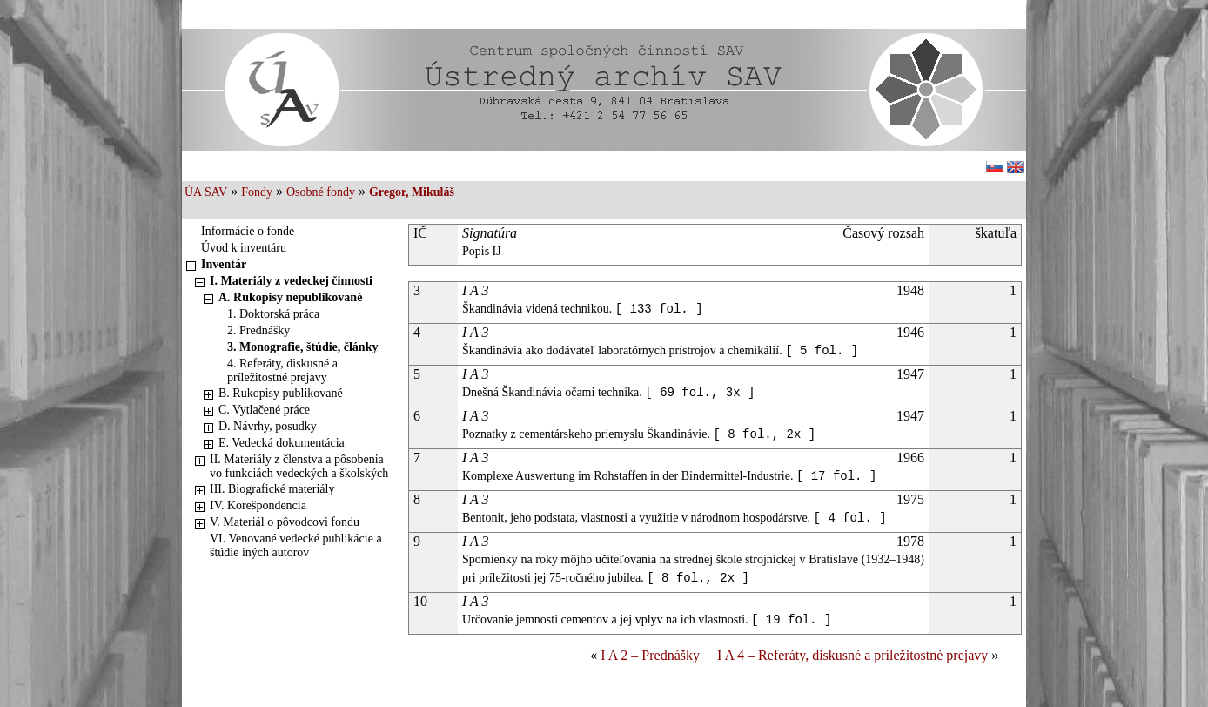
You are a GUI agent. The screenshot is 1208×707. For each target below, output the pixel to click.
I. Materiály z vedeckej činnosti (291, 280)
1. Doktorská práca (273, 313)
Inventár (223, 264)
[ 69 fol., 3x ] (700, 393)
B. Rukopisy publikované (280, 393)
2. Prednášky (258, 330)
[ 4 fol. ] (850, 518)
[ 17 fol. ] (836, 476)
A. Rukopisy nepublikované (290, 297)
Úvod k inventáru (243, 247)
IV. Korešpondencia (258, 505)
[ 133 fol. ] (659, 309)
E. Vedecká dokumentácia (281, 442)
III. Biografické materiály (272, 488)
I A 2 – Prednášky (650, 655)
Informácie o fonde (247, 231)
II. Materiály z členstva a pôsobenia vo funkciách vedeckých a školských (299, 466)
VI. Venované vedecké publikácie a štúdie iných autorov (296, 545)
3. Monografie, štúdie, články (302, 347)
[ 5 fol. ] (821, 351)
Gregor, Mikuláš (411, 192)
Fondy (256, 192)
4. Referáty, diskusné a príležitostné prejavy (282, 370)
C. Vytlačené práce (264, 409)
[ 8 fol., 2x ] (764, 434)
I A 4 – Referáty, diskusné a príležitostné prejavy (852, 655)
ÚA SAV (206, 192)
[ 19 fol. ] (791, 620)
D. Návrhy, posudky (267, 426)
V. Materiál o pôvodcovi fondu (284, 522)
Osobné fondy (320, 192)
